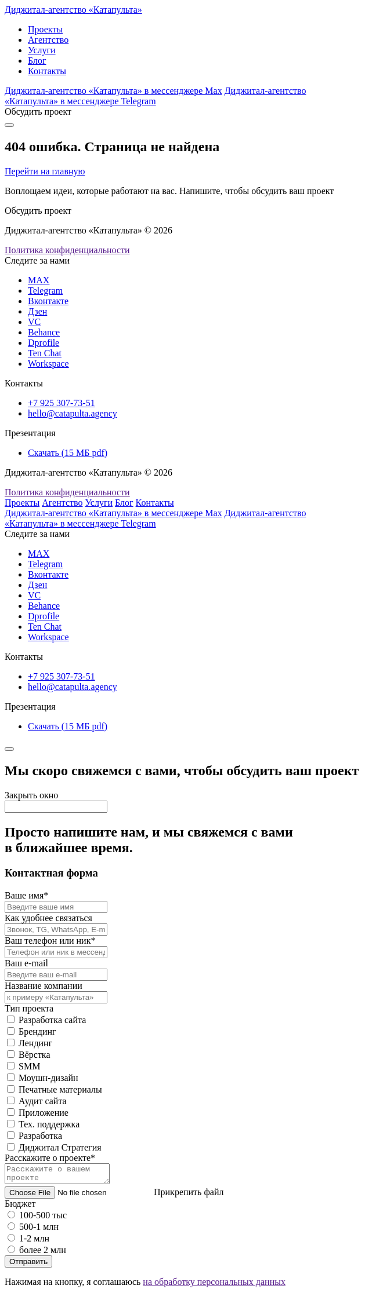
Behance (44, 332)
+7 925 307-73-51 (61, 403)
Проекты (45, 29)
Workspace (48, 363)
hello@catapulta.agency (72, 413)
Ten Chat (45, 353)
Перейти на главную (45, 171)
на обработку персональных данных (214, 1285)
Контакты (47, 71)
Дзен (37, 311)
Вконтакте (48, 301)
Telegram (45, 290)
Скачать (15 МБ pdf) (67, 453)
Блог (37, 60)
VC (34, 322)
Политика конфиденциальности (67, 250)
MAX (38, 280)
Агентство (48, 40)
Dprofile (43, 343)
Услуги (42, 50)
